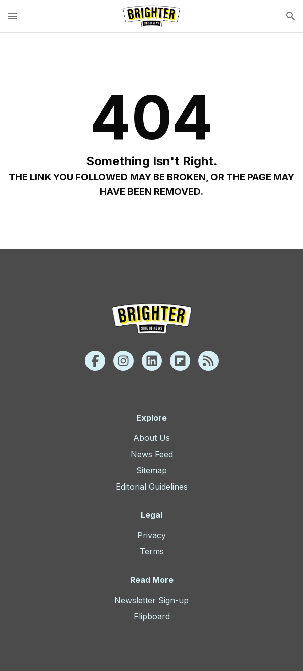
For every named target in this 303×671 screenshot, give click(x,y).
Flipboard (152, 616)
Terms (152, 551)
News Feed (152, 454)
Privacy (151, 535)
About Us (151, 438)
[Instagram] (123, 361)
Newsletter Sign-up (151, 600)
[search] (291, 16)
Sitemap (151, 470)
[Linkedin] (152, 361)
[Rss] (208, 361)
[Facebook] (95, 361)
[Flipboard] (180, 361)
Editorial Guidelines (152, 486)
